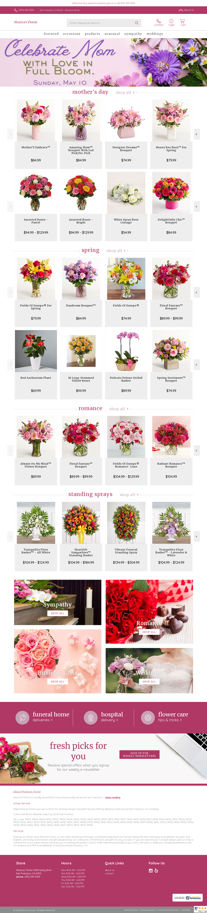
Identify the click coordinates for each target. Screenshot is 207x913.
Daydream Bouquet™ (81, 305)
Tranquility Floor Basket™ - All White (36, 551)
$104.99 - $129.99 (126, 476)
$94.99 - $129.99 (36, 232)
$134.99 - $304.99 (126, 562)
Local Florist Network (168, 910)
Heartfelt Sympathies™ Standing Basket (81, 552)
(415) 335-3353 (26, 10)
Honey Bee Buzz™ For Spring (171, 149)
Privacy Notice (148, 910)
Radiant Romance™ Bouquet (171, 465)
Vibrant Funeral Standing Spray (126, 551)
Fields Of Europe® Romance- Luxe (126, 465)
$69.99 (36, 390)
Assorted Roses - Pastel (36, 221)
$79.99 (171, 160)
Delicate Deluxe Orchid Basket (126, 379)
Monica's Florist (25, 22)
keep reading (112, 797)
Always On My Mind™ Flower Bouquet (35, 465)
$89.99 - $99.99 (171, 318)
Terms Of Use (130, 910)
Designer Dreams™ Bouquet (126, 149)
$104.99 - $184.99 (81, 562)
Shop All (123, 92)
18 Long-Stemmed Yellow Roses (81, 379)
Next (197, 134)
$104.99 (171, 476)
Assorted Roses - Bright (81, 221)
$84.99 (36, 160)
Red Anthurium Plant (36, 377)
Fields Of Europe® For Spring (36, 307)
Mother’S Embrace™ (36, 147)
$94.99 (81, 390)
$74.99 (126, 160)
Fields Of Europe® (126, 305)
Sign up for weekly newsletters (139, 754)
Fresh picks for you (78, 756)
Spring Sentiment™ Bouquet (171, 379)
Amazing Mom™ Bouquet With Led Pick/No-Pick (81, 150)
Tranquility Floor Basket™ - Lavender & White (171, 552)
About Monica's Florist (27, 791)
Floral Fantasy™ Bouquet (171, 307)
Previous (10, 134)
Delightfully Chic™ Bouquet (171, 221)
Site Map (186, 910)
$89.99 (126, 390)
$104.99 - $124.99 (36, 562)
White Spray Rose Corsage (126, 221)
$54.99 (126, 232)
